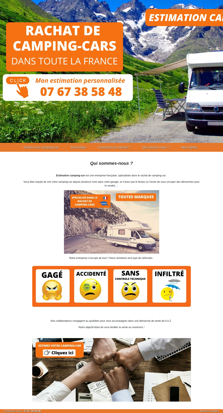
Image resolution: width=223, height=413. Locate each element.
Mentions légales (209, 411)
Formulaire (78, 147)
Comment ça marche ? (114, 147)
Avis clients (189, 147)
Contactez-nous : (14, 411)
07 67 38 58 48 (32, 411)
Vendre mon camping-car (41, 147)
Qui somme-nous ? (155, 147)
